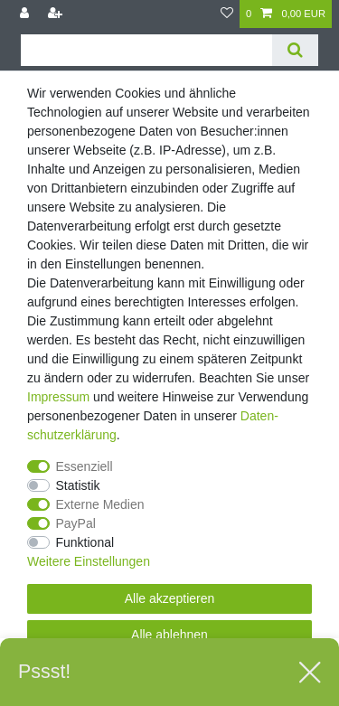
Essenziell (84, 466)
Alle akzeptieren (170, 598)
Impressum (58, 397)
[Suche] (295, 50)
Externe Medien (100, 504)
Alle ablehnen (169, 634)
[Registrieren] (57, 14)
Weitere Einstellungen (88, 561)
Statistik (78, 485)
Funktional (85, 542)
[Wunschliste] (227, 14)
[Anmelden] (26, 14)
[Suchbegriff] (146, 50)
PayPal (76, 523)
